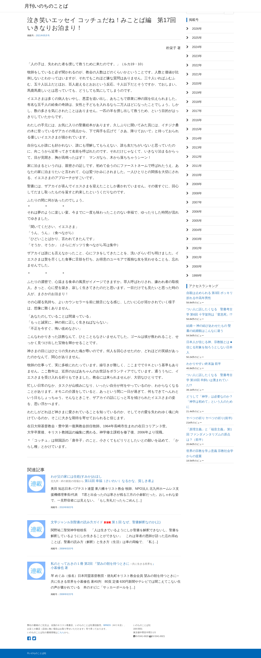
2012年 (197, 156)
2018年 (197, 102)
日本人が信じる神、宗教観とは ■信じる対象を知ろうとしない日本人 (209, 347)
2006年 (197, 211)
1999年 (197, 275)
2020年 (197, 83)
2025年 (197, 37)
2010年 (197, 175)
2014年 (197, 138)
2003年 (197, 239)
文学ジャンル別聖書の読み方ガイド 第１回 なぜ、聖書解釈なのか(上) (106, 522)
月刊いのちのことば (46, 6)
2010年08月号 (66, 507)
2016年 (197, 120)
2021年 (197, 74)
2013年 (197, 147)
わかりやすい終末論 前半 (203, 363)
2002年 (197, 248)
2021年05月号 (43, 35)
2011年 (197, 166)
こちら (61, 632)
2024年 (197, 47)
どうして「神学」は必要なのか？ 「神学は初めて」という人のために (209, 402)
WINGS (107, 625)
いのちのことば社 (37, 653)
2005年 (197, 220)
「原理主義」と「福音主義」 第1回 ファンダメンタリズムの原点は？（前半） (209, 434)
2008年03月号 (66, 548)
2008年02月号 (66, 594)
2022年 (197, 65)
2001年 (197, 257)
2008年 (197, 193)
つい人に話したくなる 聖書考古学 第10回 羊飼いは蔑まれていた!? (209, 380)
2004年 (197, 230)
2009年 (197, 184)
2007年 (197, 202)
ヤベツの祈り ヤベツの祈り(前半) (209, 418)
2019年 (197, 92)
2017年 (197, 111)
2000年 (197, 266)
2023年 (197, 56)
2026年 (197, 28)
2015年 (197, 129)
